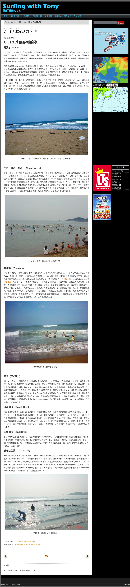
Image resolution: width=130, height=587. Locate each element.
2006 (20, 22)
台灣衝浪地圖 (36, 16)
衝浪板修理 (116, 188)
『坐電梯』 (8, 282)
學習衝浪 (115, 174)
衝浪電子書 (14, 16)
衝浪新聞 (115, 185)
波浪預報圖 (116, 176)
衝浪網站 (58, 16)
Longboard (115, 171)
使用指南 (48, 16)
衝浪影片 (115, 182)
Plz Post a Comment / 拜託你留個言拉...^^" (20, 570)
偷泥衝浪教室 (5, 584)
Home (16, 22)
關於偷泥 (67, 16)
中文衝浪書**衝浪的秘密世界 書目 (28, 545)
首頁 (5, 16)
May (25, 22)
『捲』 (66, 279)
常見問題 (77, 16)
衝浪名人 (115, 179)
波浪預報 (25, 16)
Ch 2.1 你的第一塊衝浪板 (25, 541)
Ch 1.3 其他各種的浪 (20, 32)
